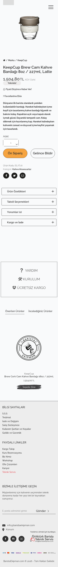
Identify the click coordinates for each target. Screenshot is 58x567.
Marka (11, 60)
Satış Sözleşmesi (10, 425)
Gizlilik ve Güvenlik (11, 433)
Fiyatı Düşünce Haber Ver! (17, 89)
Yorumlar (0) (14, 212)
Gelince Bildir (43, 153)
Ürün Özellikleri (16, 191)
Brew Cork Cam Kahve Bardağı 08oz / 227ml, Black (29, 376)
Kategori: (17, 169)
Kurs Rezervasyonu (12, 453)
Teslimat (6, 417)
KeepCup (22, 60)
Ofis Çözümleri (9, 464)
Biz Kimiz (6, 456)
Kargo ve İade (15, 222)
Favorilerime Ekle (13, 96)
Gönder (42, 511)
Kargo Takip (8, 449)
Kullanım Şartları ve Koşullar (16, 429)
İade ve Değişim (10, 421)
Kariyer (5, 468)
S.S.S (4, 413)
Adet (6, 136)
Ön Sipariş (15, 153)
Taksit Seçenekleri (18, 201)
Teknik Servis (9, 472)
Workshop (7, 460)
